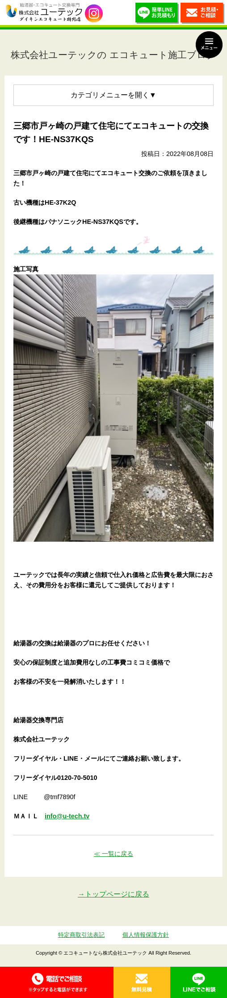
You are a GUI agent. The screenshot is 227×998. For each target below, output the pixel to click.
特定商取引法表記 (81, 934)
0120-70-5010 (57, 982)
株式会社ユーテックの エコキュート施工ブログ (113, 55)
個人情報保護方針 (145, 934)
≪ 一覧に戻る (113, 853)
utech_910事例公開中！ (94, 13)
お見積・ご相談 (202, 15)
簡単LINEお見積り (157, 15)
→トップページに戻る (113, 894)
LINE (198, 982)
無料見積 (142, 982)
